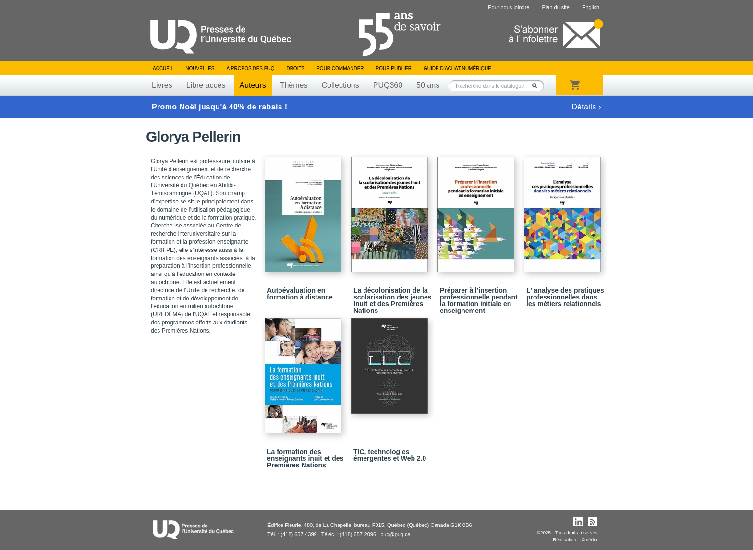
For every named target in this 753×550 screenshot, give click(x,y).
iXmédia (588, 539)
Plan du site (555, 7)
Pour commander (340, 68)
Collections (340, 85)
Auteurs (253, 85)
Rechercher (537, 86)
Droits (295, 68)
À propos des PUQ (250, 68)
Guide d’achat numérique (457, 68)
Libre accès (206, 85)
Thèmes (294, 85)
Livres (162, 85)
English (590, 7)
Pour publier (394, 68)
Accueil (163, 68)
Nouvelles (199, 68)
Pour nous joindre (508, 7)
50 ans (427, 85)
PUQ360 (387, 85)
